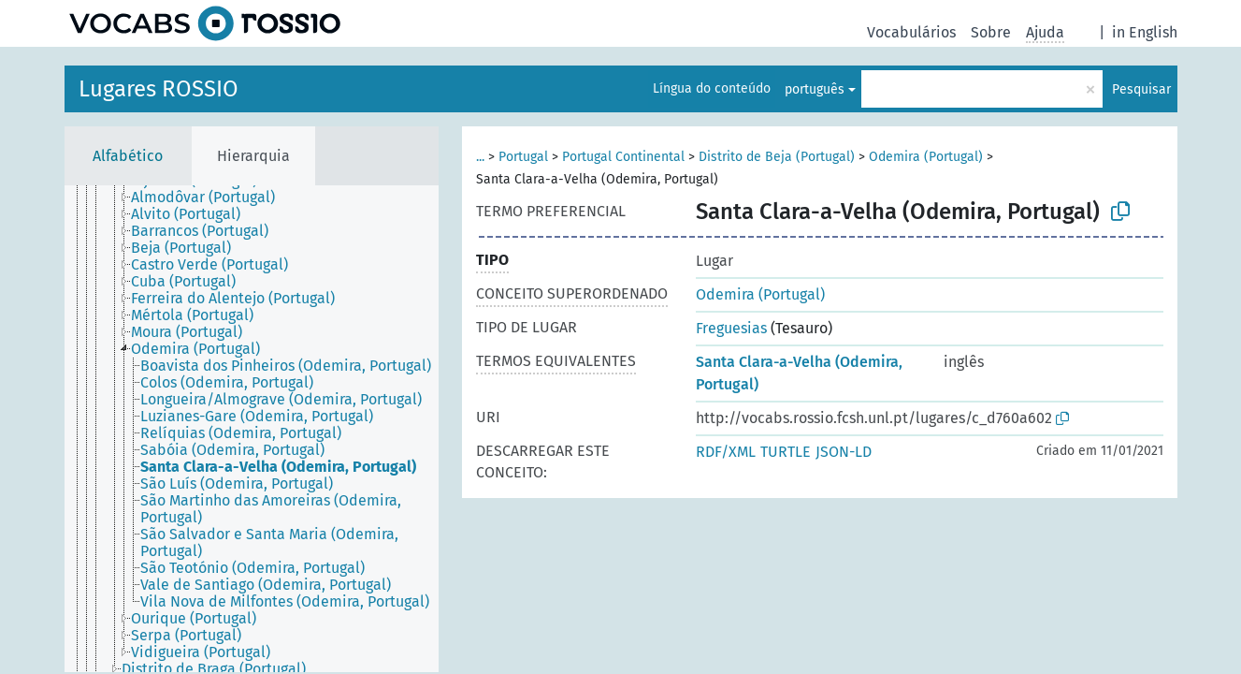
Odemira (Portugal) (926, 157)
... (480, 157)
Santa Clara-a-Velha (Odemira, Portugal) (799, 373)
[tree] (252, 428)
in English (1144, 32)
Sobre (991, 32)
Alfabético (128, 156)
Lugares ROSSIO (158, 89)
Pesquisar (1141, 89)
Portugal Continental (623, 157)
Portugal (523, 157)
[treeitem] (211, 197)
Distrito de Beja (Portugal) (777, 157)
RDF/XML (726, 452)
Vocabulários (911, 32)
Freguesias (731, 328)
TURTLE (785, 452)
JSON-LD (843, 452)
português (814, 89)
